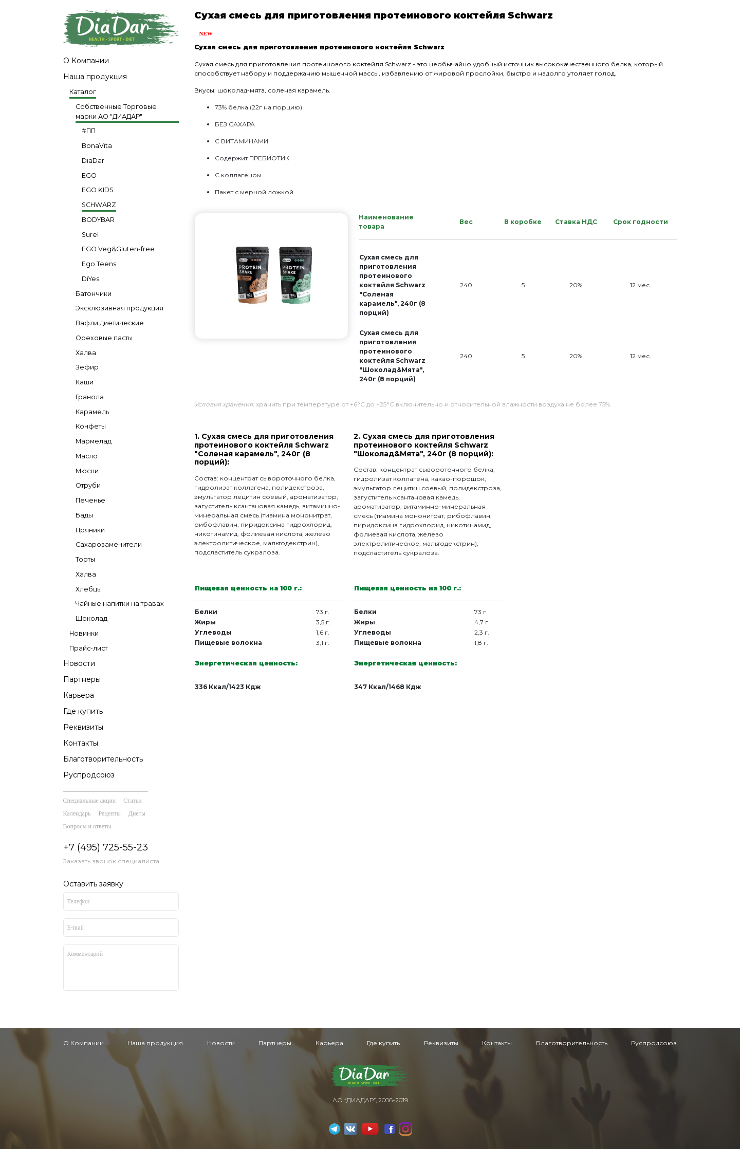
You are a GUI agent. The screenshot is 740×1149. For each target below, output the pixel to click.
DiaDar (93, 160)
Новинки (84, 633)
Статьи (132, 800)
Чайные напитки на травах (120, 603)
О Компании (86, 60)
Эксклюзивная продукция (119, 308)
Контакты (80, 743)
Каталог (82, 92)
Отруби (88, 485)
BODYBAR (98, 220)
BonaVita (97, 146)
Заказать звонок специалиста (111, 861)
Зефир (87, 367)
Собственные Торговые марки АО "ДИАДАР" (116, 111)
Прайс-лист (88, 648)
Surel (90, 234)
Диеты (136, 813)
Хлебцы (89, 589)
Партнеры (82, 679)
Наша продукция (95, 76)
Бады (84, 515)
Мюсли (87, 471)
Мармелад (94, 441)
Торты (85, 559)
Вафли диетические (110, 323)
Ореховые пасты (104, 338)
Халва (86, 353)
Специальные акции (89, 800)
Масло (87, 456)
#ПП (89, 131)
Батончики (94, 294)
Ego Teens (99, 264)
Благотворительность (103, 759)
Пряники (90, 530)
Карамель (92, 412)
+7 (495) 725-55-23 (105, 847)
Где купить (83, 711)
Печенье (90, 500)
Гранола (90, 397)
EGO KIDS (98, 190)
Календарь (77, 813)
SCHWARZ (99, 205)
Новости (79, 663)
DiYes (90, 279)
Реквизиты (83, 727)
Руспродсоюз (89, 775)
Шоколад (91, 618)
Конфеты (91, 426)
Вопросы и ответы (87, 826)
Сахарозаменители (109, 544)
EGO (89, 175)
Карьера (78, 695)
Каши (85, 382)
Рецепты (109, 813)
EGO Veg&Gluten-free (118, 249)
